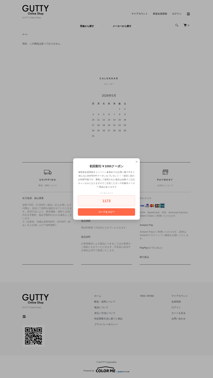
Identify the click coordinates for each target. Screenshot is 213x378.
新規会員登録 (160, 13)
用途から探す (87, 26)
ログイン (177, 13)
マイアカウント (139, 13)
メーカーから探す (122, 26)
